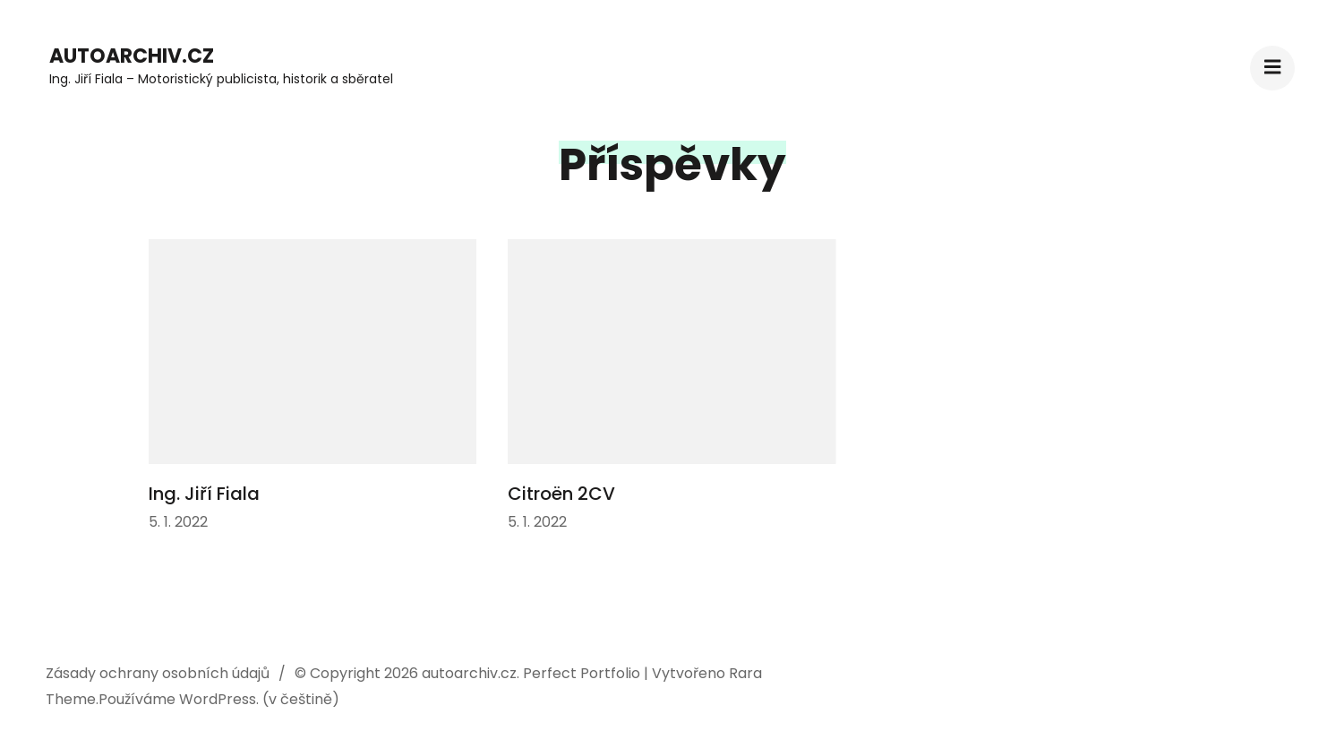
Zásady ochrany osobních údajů (158, 673)
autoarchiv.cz (131, 56)
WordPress (217, 699)
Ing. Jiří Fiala (204, 493)
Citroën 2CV (561, 493)
